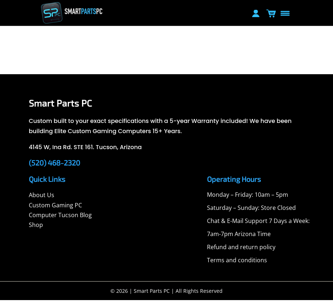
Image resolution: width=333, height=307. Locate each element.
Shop (36, 232)
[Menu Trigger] (285, 12)
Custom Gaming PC (55, 212)
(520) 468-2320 (54, 169)
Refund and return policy (241, 254)
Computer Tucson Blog (60, 222)
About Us (41, 202)
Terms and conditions (237, 267)
